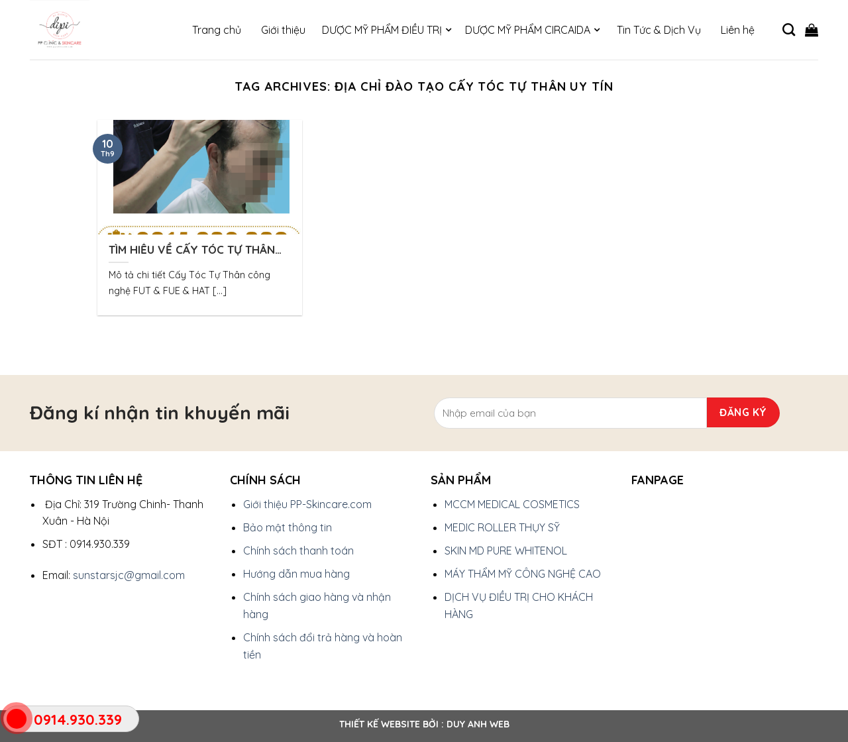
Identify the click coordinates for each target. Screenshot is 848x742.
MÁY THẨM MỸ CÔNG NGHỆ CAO (523, 573)
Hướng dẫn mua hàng (296, 573)
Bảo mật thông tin (287, 527)
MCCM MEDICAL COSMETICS (512, 504)
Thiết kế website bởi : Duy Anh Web (424, 724)
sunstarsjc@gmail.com (129, 575)
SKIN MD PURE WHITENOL (506, 550)
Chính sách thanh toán (298, 550)
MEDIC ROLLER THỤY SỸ (502, 527)
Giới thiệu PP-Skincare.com (307, 504)
